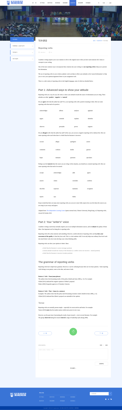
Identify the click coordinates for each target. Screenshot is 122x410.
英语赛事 (80, 2)
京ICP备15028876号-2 (64, 408)
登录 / (102, 345)
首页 (35, 2)
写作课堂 (105, 40)
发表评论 (101, 363)
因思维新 (77, 408)
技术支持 (71, 408)
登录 (104, 3)
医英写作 (72, 2)
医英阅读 (57, 2)
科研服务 (88, 2)
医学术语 (50, 2)
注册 (110, 3)
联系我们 (72, 401)
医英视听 (65, 2)
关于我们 (42, 2)
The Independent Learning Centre (56, 210)
